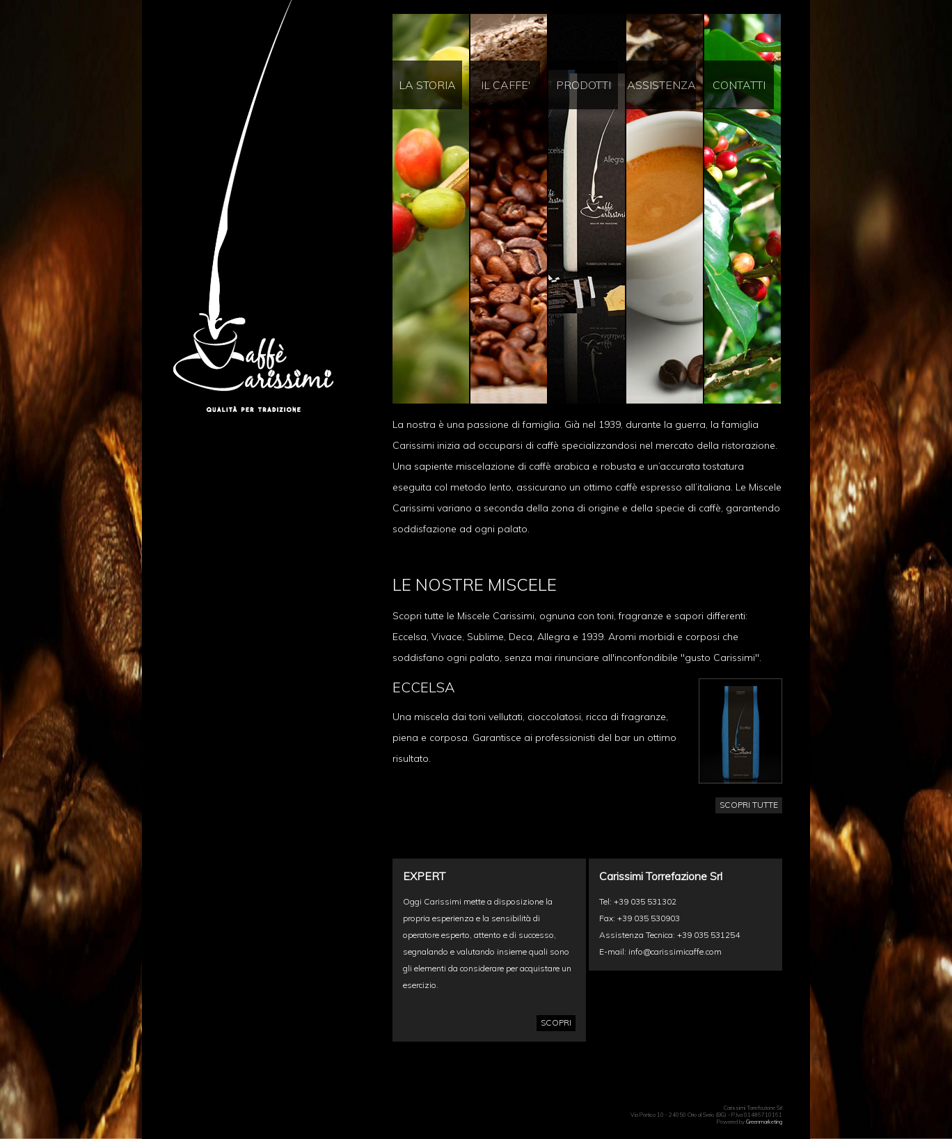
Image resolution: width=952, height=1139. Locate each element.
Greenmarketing (764, 1121)
